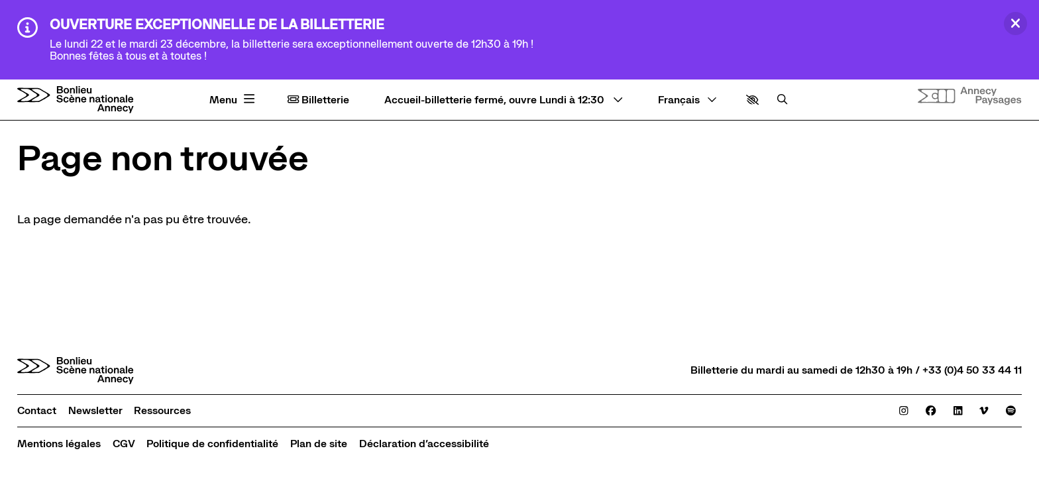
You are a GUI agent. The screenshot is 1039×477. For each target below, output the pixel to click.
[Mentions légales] (59, 444)
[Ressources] (162, 411)
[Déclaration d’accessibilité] (424, 444)
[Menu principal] (233, 100)
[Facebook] (931, 411)
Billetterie (318, 100)
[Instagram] (903, 411)
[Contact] (36, 411)
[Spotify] (1011, 411)
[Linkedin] (958, 411)
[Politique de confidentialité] (212, 444)
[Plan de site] (318, 444)
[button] (752, 100)
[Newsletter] (95, 411)
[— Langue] (687, 100)
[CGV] (124, 444)
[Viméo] (983, 411)
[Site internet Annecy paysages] (969, 95)
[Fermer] (1015, 23)
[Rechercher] (782, 100)
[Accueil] (75, 99)
